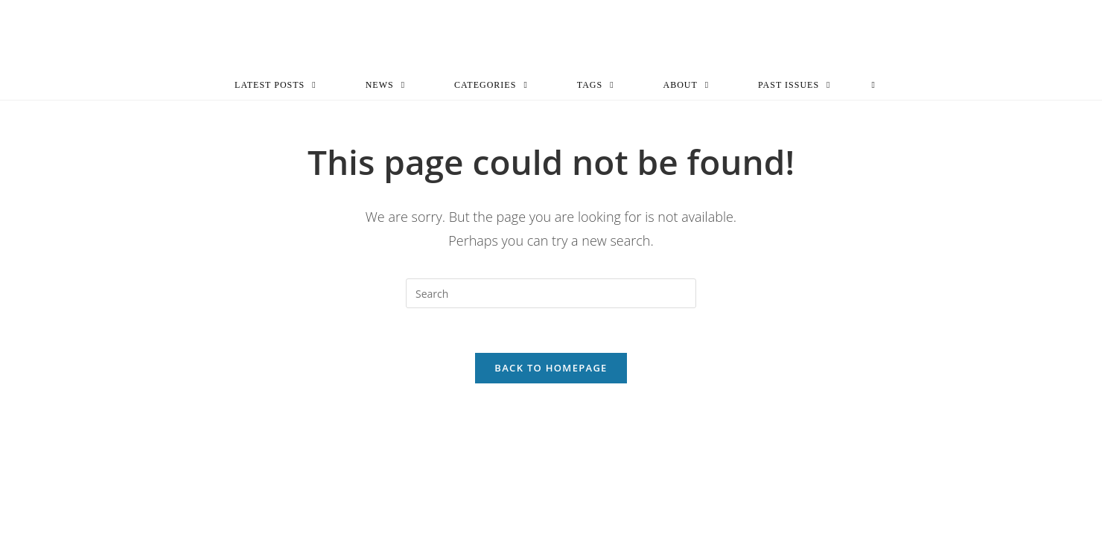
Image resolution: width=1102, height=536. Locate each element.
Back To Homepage (550, 367)
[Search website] (873, 85)
